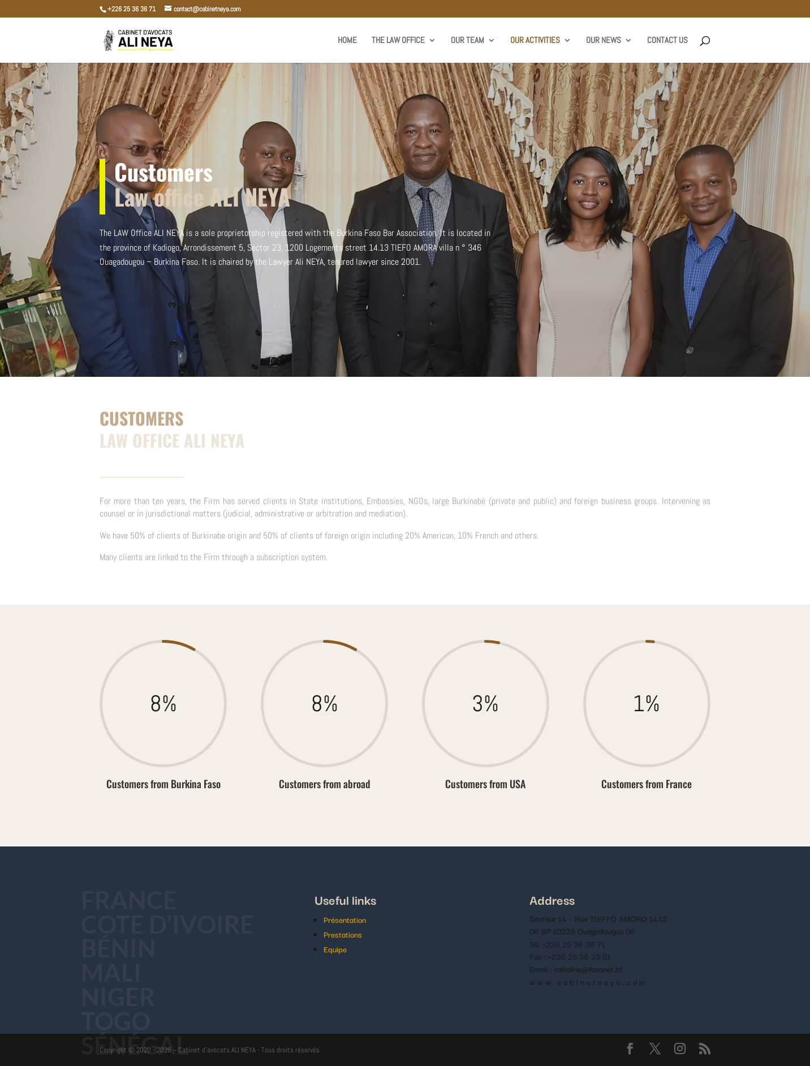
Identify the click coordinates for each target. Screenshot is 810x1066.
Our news (603, 40)
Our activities (535, 40)
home (347, 40)
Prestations (343, 934)
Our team (467, 40)
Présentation (345, 919)
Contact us (667, 40)
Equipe (335, 949)
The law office (398, 40)
